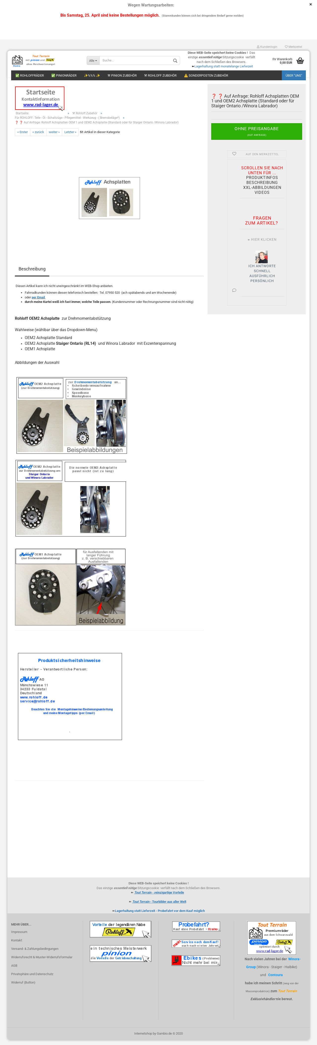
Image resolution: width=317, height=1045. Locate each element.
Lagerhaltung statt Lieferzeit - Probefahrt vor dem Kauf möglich (160, 916)
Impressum (19, 937)
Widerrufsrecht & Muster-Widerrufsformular (41, 962)
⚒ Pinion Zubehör (122, 75)
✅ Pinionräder (64, 75)
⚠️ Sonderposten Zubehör (206, 75)
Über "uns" (294, 75)
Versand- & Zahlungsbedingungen (34, 954)
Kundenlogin (267, 47)
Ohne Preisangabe (257, 136)
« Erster (22, 137)
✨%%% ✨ (92, 75)
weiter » (54, 137)
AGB (14, 970)
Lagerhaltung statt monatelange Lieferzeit (223, 66)
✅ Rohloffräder (29, 75)
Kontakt (16, 945)
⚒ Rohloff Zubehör (160, 75)
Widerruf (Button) (23, 987)
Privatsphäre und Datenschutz (32, 979)
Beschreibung (32, 273)
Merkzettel (293, 47)
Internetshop (143, 1038)
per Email (38, 302)
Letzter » (70, 137)
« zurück (38, 137)
